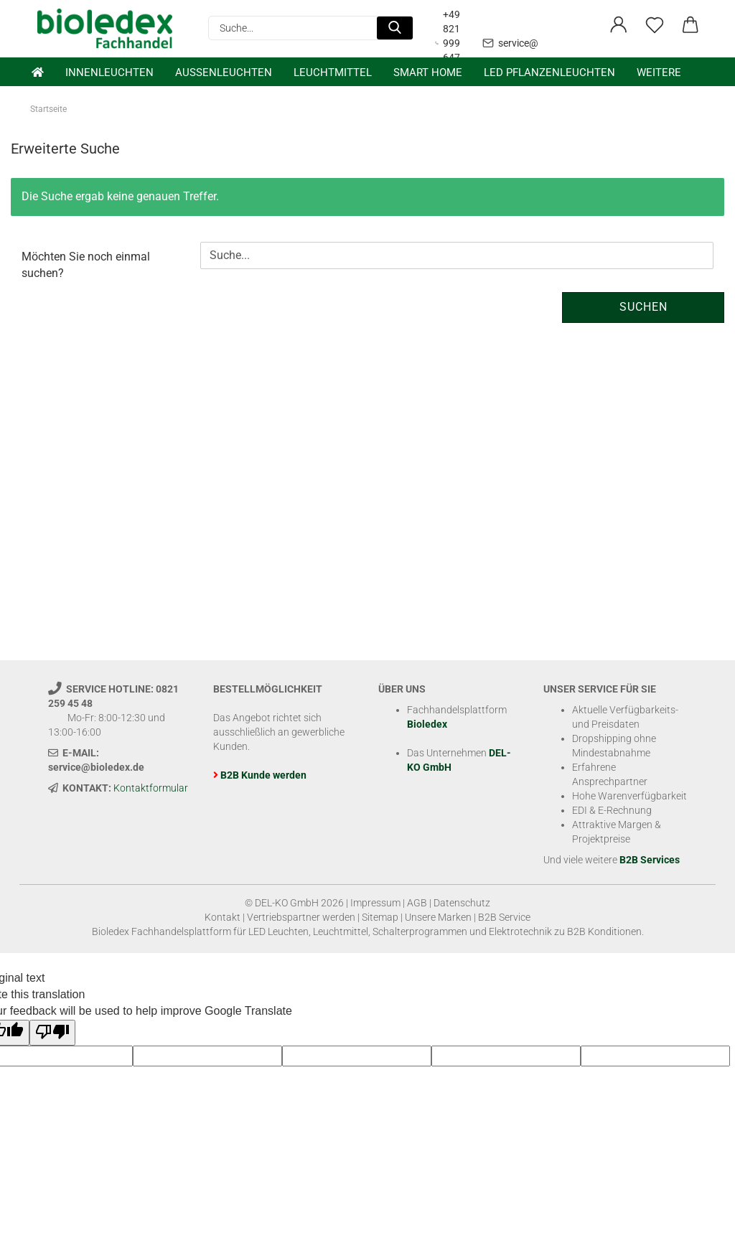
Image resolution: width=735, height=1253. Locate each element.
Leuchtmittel (333, 72)
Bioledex (427, 724)
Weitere (659, 72)
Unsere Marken (438, 917)
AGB (417, 903)
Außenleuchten (223, 72)
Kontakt (222, 917)
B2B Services (649, 859)
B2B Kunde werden (263, 775)
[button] (619, 25)
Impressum (375, 903)
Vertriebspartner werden (301, 917)
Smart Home (427, 72)
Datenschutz (462, 903)
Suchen (643, 307)
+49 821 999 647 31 (447, 43)
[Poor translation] (52, 1033)
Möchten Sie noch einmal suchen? (86, 265)
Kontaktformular (150, 788)
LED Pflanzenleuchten (549, 72)
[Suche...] (395, 28)
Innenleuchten (109, 72)
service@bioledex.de (535, 43)
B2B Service (504, 917)
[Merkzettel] (655, 25)
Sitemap (380, 917)
